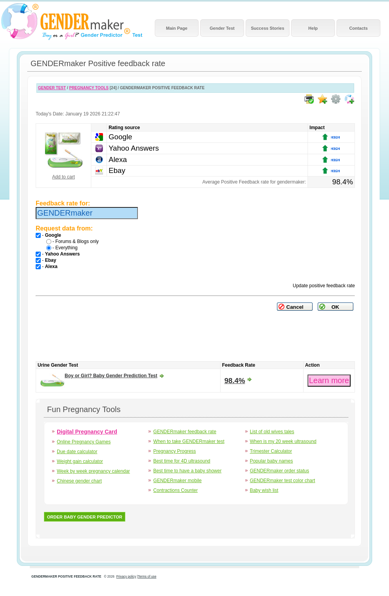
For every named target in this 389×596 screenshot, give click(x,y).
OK (335, 307)
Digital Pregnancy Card (87, 432)
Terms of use (147, 576)
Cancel (295, 307)
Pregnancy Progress (174, 451)
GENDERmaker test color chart (282, 480)
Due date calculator (77, 451)
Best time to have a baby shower (187, 471)
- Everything (62, 247)
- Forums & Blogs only (72, 241)
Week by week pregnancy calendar (93, 471)
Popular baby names (271, 461)
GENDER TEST (52, 88)
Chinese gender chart (79, 481)
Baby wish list (264, 490)
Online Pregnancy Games (83, 442)
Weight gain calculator (80, 461)
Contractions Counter (175, 490)
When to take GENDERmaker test (188, 441)
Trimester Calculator (271, 451)
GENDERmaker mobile (177, 480)
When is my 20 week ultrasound (283, 441)
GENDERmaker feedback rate (184, 431)
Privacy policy (126, 576)
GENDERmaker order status (279, 471)
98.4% (234, 380)
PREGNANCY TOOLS (89, 88)
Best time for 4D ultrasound (181, 461)
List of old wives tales (272, 431)
